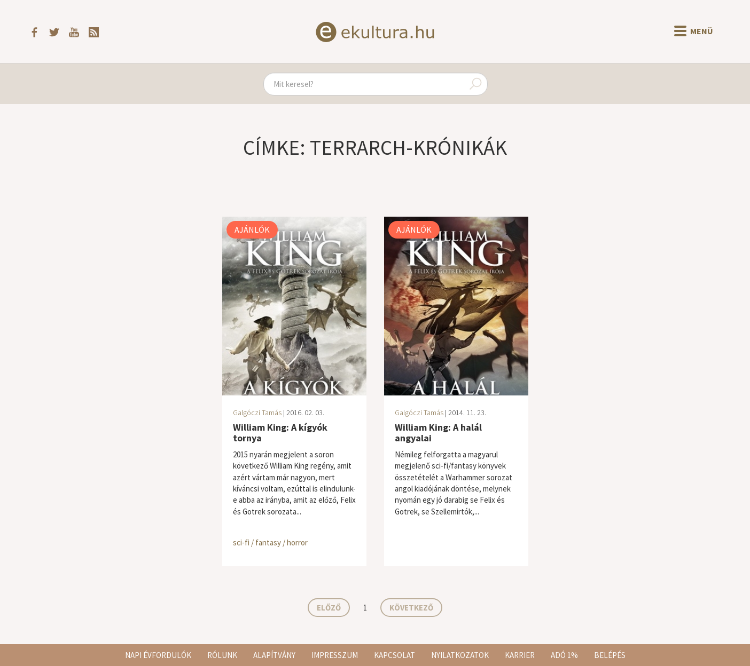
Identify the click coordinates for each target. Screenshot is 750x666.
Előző (329, 607)
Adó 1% (564, 655)
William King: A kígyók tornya (280, 432)
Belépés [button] (610, 655)
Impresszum (334, 655)
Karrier (520, 655)
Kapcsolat (394, 655)
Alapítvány (274, 655)
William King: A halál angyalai (438, 432)
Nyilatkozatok (460, 655)
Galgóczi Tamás (257, 412)
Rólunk (222, 655)
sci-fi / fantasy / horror (270, 542)
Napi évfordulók (158, 655)
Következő (411, 607)
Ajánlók (252, 229)
